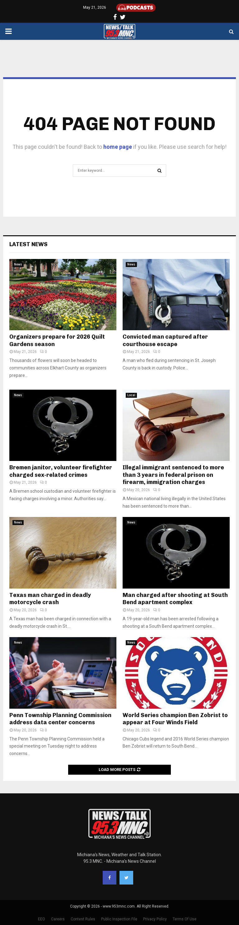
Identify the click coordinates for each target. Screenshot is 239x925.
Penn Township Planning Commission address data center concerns (60, 719)
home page (117, 146)
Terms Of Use (184, 919)
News (18, 264)
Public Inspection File (119, 919)
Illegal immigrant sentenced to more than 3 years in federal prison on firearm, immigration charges (173, 475)
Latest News (28, 244)
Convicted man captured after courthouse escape (165, 340)
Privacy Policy (155, 919)
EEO (41, 919)
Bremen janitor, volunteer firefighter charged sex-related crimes (60, 471)
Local (131, 395)
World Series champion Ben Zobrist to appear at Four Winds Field (175, 719)
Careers (58, 919)
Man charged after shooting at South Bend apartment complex (175, 599)
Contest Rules (83, 919)
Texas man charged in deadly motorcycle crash (50, 599)
